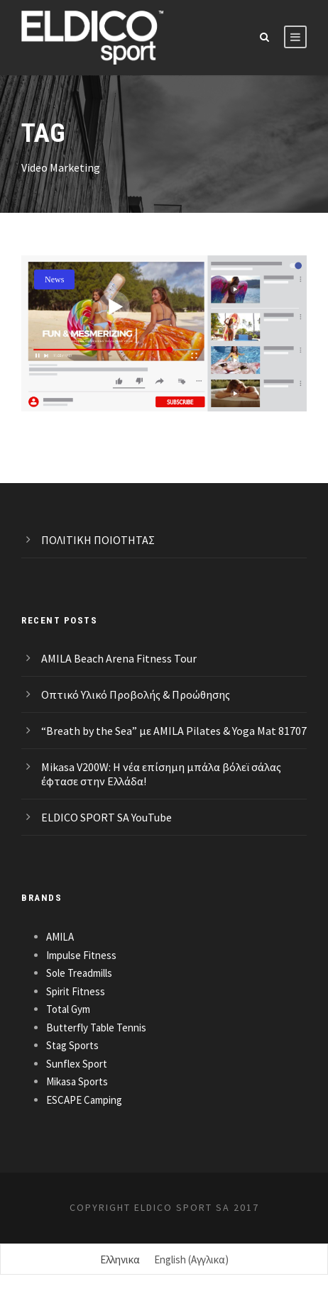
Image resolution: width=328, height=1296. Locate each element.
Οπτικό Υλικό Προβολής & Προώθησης (135, 694)
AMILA (60, 936)
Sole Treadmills (79, 973)
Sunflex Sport (76, 1063)
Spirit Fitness (75, 991)
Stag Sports (72, 1045)
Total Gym (68, 1009)
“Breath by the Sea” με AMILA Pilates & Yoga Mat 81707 (174, 731)
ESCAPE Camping (84, 1100)
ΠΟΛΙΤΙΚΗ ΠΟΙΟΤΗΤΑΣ (98, 540)
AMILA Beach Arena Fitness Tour (119, 658)
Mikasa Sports (77, 1081)
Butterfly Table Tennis (96, 1027)
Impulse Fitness (81, 955)
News (54, 279)
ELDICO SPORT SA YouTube (106, 817)
